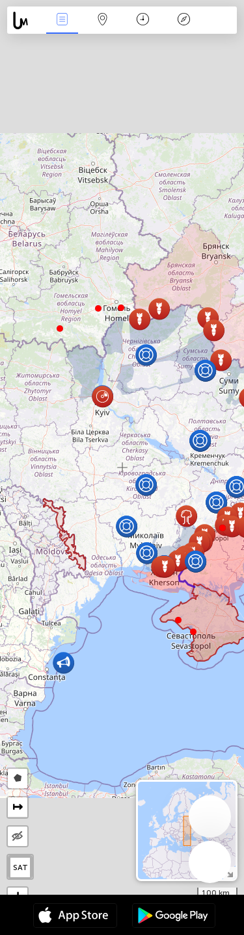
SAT (20, 867)
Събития (61, 20)
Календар (143, 20)
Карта (102, 20)
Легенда (183, 20)
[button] (98, 308)
